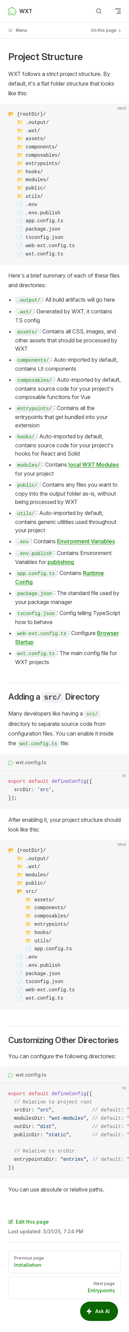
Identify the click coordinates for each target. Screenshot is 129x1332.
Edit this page (28, 1222)
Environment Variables (86, 541)
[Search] (98, 11)
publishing (60, 561)
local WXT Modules (93, 464)
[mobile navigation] (118, 11)
